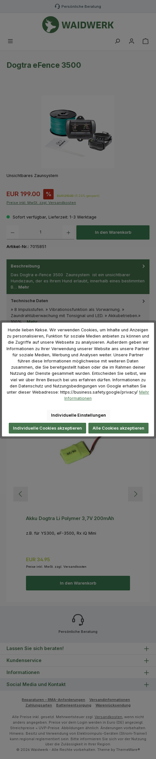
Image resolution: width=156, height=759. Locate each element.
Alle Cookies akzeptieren (118, 428)
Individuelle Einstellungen (78, 415)
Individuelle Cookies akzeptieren (47, 428)
